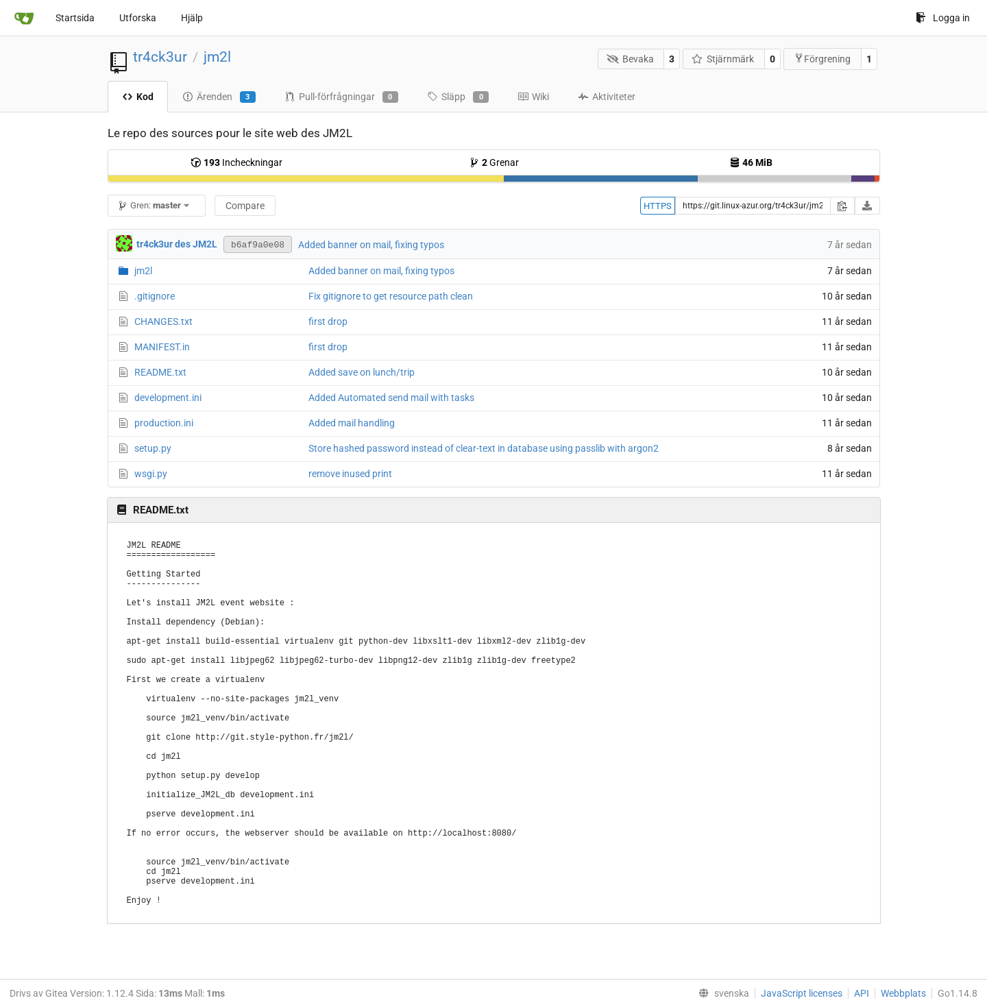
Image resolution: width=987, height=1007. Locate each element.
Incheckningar (236, 162)
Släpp (458, 97)
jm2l (217, 57)
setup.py (152, 448)
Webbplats (903, 993)
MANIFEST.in (162, 346)
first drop (328, 321)
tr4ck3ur (160, 57)
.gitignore (154, 296)
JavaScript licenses (801, 993)
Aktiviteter (606, 96)
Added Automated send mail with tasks (391, 397)
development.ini (168, 397)
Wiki (533, 96)
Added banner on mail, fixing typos (371, 244)
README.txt (160, 372)
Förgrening (822, 58)
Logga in (943, 17)
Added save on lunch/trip (361, 372)
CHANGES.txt (163, 321)
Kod (138, 96)
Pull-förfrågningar (341, 97)
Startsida (75, 17)
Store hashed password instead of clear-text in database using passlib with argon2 (483, 448)
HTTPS (658, 206)
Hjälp (192, 17)
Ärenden (219, 97)
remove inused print (350, 473)
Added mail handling (351, 422)
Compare (245, 205)
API (861, 993)
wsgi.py (150, 473)
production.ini (163, 422)
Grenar (494, 162)
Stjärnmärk (723, 58)
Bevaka (630, 58)
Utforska (137, 17)
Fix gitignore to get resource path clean (390, 296)
